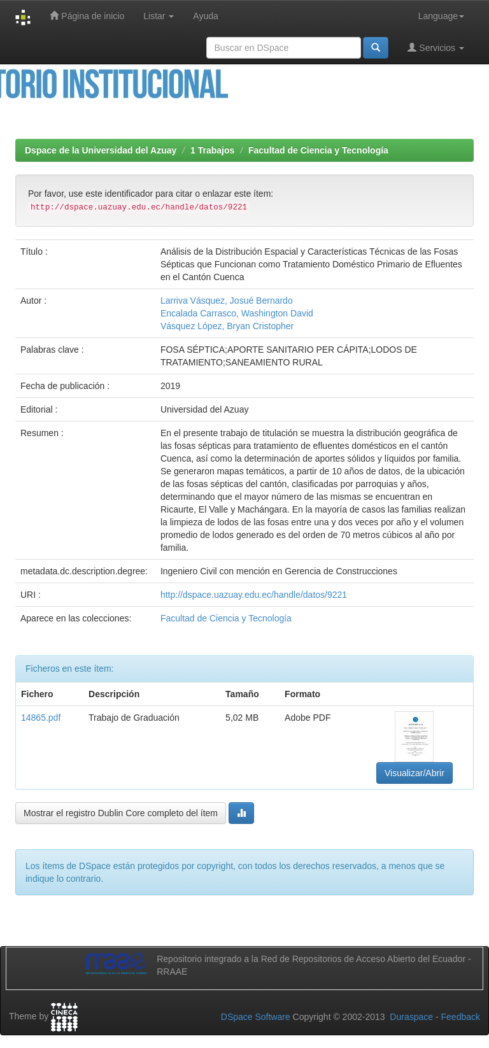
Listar (158, 16)
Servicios (436, 47)
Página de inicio (87, 15)
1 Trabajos (212, 150)
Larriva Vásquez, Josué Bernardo (226, 300)
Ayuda (205, 16)
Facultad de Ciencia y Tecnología (318, 150)
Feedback (460, 1017)
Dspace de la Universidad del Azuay (100, 150)
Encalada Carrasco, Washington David (236, 313)
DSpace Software (255, 1017)
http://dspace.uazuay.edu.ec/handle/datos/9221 (253, 595)
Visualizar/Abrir (414, 773)
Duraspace (411, 1017)
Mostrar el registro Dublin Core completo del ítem (121, 813)
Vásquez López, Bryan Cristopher (227, 326)
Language (441, 16)
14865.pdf (40, 717)
